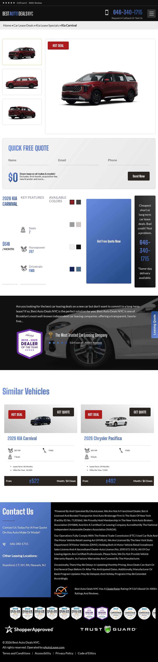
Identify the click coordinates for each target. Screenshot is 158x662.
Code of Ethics (87, 653)
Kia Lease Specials (47, 25)
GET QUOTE (63, 412)
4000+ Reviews (35, 3)
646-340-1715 (127, 12)
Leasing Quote (154, 324)
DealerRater (113, 588)
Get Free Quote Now (109, 241)
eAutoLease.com (53, 647)
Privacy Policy (64, 653)
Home (7, 25)
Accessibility (43, 653)
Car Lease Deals (23, 25)
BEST (17, 14)
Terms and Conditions (16, 653)
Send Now (139, 176)
